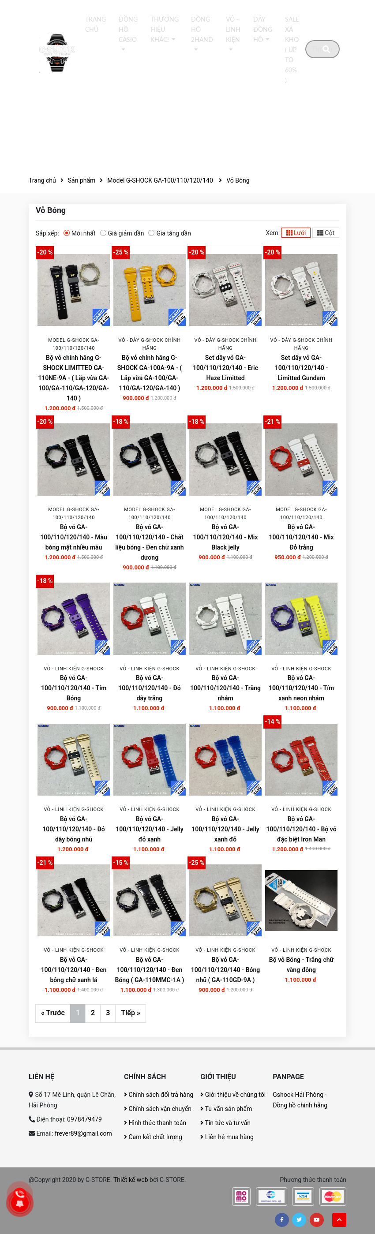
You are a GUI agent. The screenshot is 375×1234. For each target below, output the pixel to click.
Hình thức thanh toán (155, 1122)
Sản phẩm (82, 180)
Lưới (296, 232)
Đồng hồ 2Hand (202, 29)
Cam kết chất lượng (153, 1137)
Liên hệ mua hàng (227, 1137)
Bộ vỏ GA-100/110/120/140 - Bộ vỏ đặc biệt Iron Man (301, 829)
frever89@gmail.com (83, 1133)
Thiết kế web (130, 1179)
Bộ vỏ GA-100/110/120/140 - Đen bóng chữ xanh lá (74, 969)
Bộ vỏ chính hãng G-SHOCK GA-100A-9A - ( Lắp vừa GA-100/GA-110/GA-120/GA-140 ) (149, 373)
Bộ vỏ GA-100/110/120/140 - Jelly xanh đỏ (225, 829)
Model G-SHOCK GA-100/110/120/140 (160, 180)
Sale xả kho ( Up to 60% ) (292, 50)
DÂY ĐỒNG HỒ (262, 29)
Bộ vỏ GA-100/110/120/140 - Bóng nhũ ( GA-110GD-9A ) (225, 969)
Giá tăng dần (169, 233)
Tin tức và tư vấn (225, 1122)
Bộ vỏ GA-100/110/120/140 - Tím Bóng (73, 688)
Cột (325, 232)
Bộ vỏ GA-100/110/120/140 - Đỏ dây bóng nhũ (73, 829)
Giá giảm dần (122, 233)
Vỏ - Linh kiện (233, 29)
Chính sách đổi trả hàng (158, 1094)
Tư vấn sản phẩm (226, 1108)
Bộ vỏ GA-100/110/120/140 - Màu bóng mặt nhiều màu (73, 537)
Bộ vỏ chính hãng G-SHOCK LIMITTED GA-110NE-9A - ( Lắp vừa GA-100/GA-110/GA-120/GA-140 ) (73, 378)
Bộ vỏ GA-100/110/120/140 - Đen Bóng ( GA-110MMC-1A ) (149, 969)
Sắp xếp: (47, 233)
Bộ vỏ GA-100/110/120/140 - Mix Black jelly (225, 537)
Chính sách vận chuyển (157, 1108)
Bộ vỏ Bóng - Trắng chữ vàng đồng (301, 964)
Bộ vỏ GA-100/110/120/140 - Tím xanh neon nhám (301, 688)
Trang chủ (95, 24)
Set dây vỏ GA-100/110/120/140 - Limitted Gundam (301, 367)
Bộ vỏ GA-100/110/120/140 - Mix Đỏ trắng (301, 537)
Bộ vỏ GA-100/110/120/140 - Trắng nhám (225, 688)
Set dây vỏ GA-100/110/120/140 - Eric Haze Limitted (225, 367)
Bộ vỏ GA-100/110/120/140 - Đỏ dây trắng (149, 688)
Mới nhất (80, 233)
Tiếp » (130, 1013)
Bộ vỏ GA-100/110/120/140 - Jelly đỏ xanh (150, 829)
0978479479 (84, 1119)
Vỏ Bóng (237, 180)
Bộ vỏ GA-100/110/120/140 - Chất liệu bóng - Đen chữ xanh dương (149, 542)
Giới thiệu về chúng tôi (233, 1094)
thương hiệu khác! (164, 29)
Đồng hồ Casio (128, 29)
